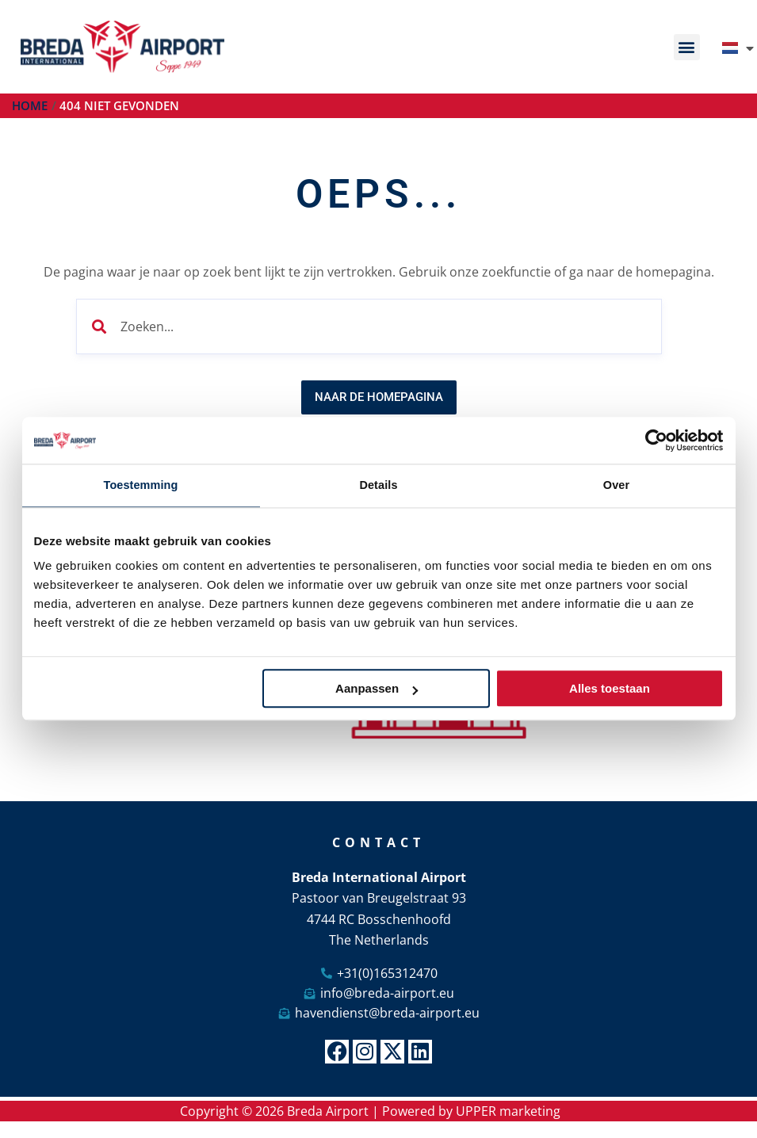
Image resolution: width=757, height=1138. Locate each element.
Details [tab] (379, 485)
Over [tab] (616, 485)
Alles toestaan (609, 690)
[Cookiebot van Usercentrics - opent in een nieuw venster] (654, 440)
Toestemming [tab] (141, 485)
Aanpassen (376, 690)
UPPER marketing (508, 1112)
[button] (687, 47)
